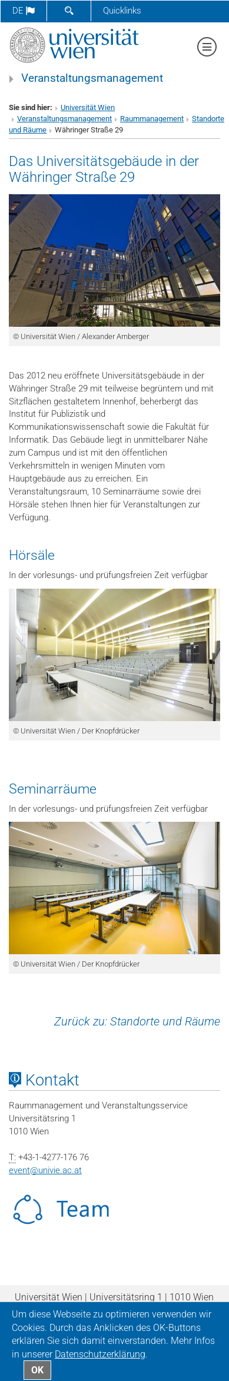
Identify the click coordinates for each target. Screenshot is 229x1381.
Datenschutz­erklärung (100, 1354)
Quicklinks (122, 10)
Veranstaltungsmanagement (92, 78)
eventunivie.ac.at (45, 1170)
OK (37, 1370)
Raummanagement (152, 118)
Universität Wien (88, 107)
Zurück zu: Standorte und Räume (137, 1021)
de (23, 10)
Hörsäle (32, 555)
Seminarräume (53, 789)
